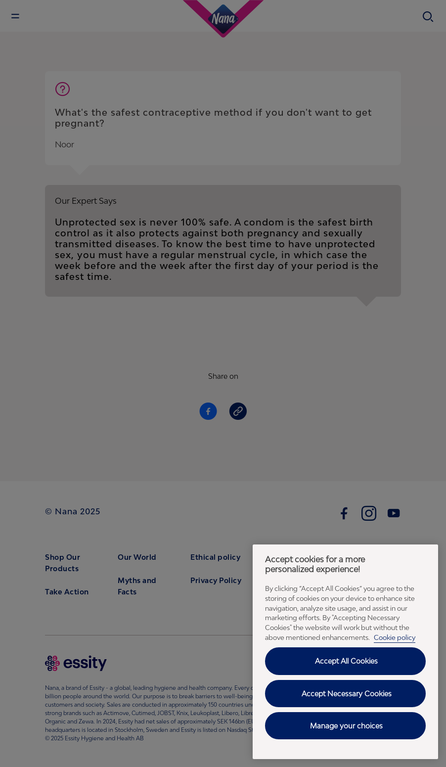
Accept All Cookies (346, 661)
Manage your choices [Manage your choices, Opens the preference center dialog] (346, 726)
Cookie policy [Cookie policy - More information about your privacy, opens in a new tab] (394, 637)
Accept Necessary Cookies (347, 693)
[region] (345, 651)
